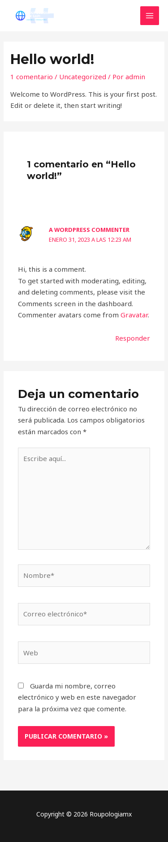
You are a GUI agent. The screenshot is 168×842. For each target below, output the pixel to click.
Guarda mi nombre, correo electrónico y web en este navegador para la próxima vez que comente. (77, 697)
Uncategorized (82, 76)
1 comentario (31, 76)
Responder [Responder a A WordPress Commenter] (132, 337)
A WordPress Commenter (89, 230)
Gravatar (134, 314)
